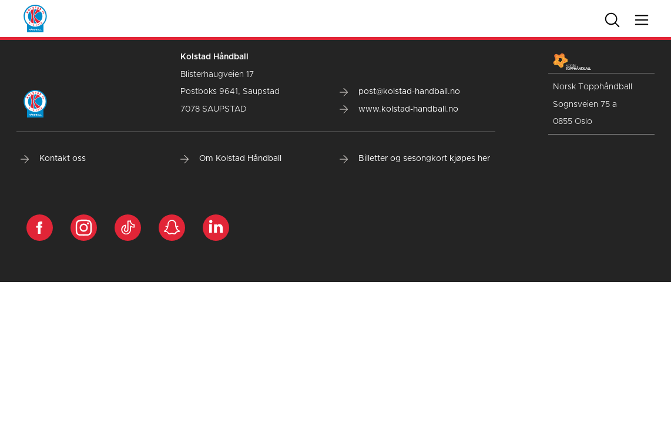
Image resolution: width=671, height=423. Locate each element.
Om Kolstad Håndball (230, 159)
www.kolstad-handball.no (399, 109)
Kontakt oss (53, 159)
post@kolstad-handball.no (400, 92)
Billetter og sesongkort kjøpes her (415, 159)
